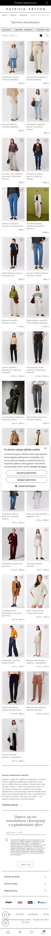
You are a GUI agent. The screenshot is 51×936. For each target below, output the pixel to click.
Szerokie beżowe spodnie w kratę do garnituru (35, 225)
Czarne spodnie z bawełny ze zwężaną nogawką (11, 369)
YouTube (20, 914)
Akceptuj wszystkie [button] (26, 473)
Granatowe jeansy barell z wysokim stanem (35, 176)
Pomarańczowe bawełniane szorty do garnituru (12, 613)
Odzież (13, 15)
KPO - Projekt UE (35, 920)
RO (27, 922)
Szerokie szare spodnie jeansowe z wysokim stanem (12, 176)
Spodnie (23, 15)
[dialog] (25, 468)
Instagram (33, 914)
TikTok (46, 914)
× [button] (45, 448)
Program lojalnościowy (25, 3)
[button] (5, 915)
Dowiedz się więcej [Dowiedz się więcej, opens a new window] (38, 466)
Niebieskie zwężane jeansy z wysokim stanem (36, 126)
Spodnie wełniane (24, 29)
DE (46, 920)
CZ (23, 922)
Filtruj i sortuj (10, 35)
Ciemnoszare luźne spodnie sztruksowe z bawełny (36, 369)
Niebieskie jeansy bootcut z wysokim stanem (10, 516)
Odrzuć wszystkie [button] (26, 480)
